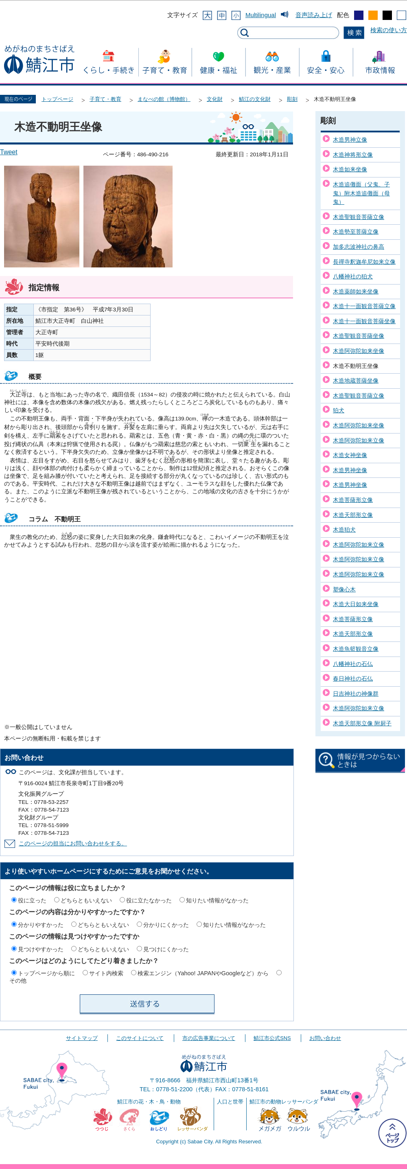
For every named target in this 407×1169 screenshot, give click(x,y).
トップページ (57, 99)
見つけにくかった (166, 949)
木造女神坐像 (350, 455)
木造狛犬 (344, 529)
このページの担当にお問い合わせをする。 (73, 844)
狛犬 (338, 410)
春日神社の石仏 (353, 678)
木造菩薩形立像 (353, 500)
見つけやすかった (40, 949)
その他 (17, 980)
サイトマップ (82, 1038)
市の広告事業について (208, 1038)
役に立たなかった (149, 900)
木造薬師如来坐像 (356, 291)
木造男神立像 (350, 139)
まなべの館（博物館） (164, 99)
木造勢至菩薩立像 (356, 231)
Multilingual (260, 14)
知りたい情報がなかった (217, 900)
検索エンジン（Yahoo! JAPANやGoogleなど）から (203, 973)
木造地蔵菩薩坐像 (356, 380)
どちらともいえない (86, 900)
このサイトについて (140, 1038)
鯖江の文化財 (255, 99)
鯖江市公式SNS (272, 1038)
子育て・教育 (105, 99)
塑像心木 (344, 589)
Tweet (9, 152)
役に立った (32, 900)
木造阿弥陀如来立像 (358, 440)
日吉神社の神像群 (356, 693)
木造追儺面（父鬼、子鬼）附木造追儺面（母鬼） (361, 193)
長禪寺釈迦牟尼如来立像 (364, 261)
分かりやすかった (40, 925)
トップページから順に (46, 973)
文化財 (215, 99)
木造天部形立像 (353, 515)
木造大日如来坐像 (356, 604)
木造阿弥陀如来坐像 (358, 351)
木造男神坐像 (350, 470)
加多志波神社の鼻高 (358, 246)
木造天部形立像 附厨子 (362, 723)
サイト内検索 (106, 973)
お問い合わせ (325, 1038)
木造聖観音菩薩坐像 (358, 336)
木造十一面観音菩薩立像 (364, 306)
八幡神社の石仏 (353, 664)
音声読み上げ (313, 14)
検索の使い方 (388, 29)
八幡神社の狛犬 (353, 276)
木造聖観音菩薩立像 (358, 217)
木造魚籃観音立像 (356, 649)
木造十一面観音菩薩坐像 (364, 321)
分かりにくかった (166, 925)
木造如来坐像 (350, 169)
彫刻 (292, 99)
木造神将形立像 (353, 154)
